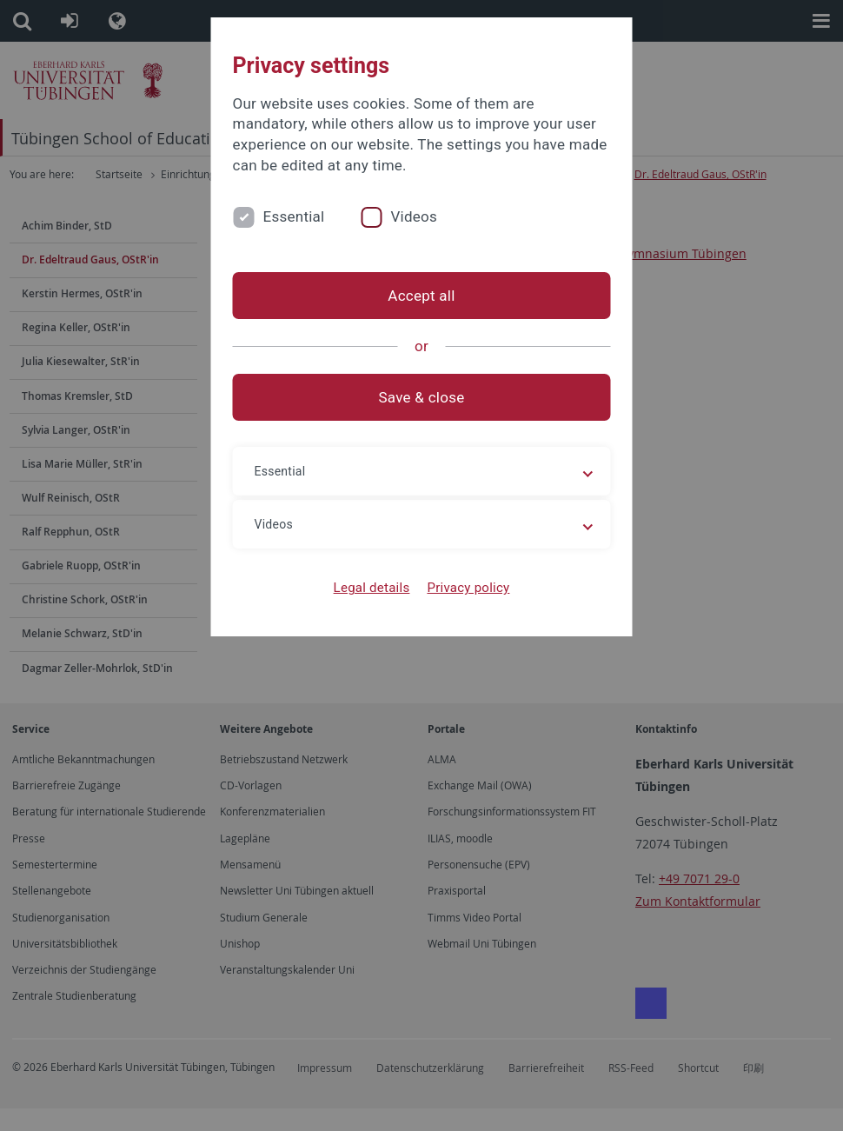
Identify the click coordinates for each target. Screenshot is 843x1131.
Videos (413, 216)
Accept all (421, 295)
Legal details (372, 587)
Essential (294, 216)
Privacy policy (468, 587)
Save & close (422, 397)
